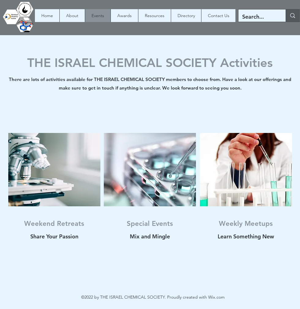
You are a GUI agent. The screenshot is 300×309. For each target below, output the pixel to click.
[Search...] (257, 16)
